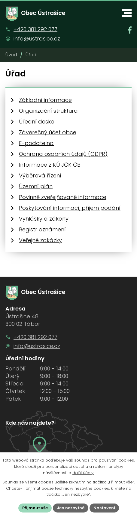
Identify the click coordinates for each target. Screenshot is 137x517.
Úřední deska (37, 121)
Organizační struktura (48, 110)
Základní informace (45, 100)
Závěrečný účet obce (47, 132)
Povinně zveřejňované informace (62, 197)
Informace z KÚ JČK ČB (50, 164)
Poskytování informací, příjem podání (69, 208)
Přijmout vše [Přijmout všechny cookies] (35, 508)
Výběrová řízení (40, 175)
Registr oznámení (42, 229)
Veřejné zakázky (40, 240)
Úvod (11, 55)
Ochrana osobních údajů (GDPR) (63, 154)
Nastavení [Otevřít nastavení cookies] (104, 508)
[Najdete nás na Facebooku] (130, 30)
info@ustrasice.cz (37, 38)
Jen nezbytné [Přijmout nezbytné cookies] (70, 508)
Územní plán (36, 186)
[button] (127, 13)
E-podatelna (36, 143)
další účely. (83, 473)
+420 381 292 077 (35, 29)
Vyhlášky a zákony (43, 218)
